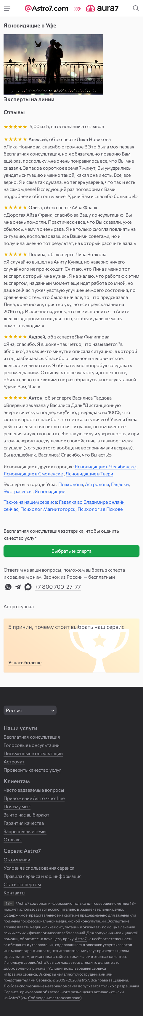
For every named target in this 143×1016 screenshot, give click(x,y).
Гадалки (120, 484)
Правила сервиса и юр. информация (42, 876)
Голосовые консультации (32, 745)
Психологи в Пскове (100, 509)
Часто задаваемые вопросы (34, 790)
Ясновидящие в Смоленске (33, 473)
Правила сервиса (21, 974)
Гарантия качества (24, 823)
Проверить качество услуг (32, 770)
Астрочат (14, 761)
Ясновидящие (50, 491)
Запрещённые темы (25, 831)
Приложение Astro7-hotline (34, 798)
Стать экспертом (22, 884)
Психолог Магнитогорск (47, 509)
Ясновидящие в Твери (89, 473)
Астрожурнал (19, 606)
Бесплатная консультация (32, 736)
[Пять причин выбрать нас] (71, 646)
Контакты (14, 892)
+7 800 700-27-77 (58, 586)
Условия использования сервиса (39, 868)
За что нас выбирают (26, 814)
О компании (17, 859)
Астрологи (97, 484)
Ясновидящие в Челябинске (105, 466)
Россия (14, 710)
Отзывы (13, 839)
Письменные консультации (33, 753)
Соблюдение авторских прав (54, 997)
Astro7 (83, 980)
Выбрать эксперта (71, 551)
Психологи (70, 484)
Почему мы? (17, 806)
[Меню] (7, 8)
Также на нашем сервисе (30, 502)
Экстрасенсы (18, 491)
